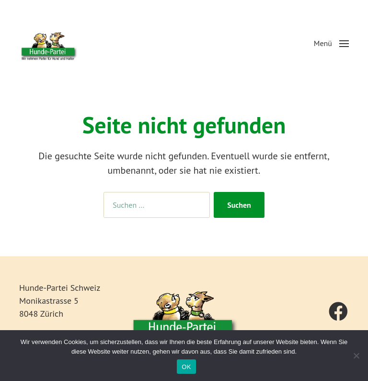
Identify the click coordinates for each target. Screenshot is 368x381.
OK (186, 366)
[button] (331, 43)
